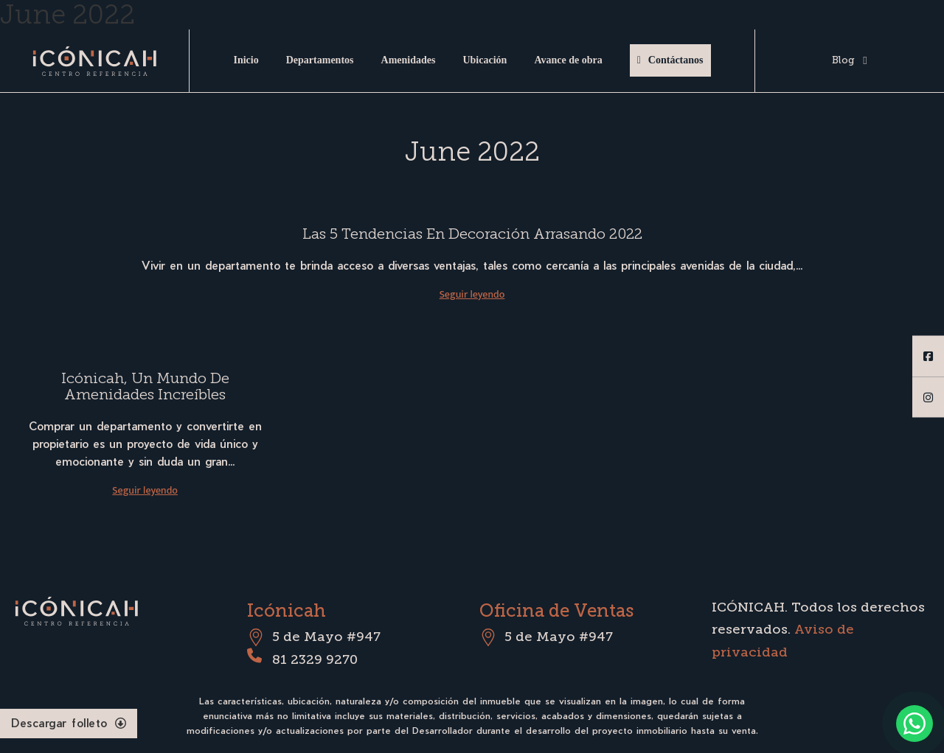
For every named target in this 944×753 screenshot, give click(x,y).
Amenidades (408, 60)
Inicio (245, 60)
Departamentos (320, 60)
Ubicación (484, 60)
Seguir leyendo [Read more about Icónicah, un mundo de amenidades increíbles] (145, 490)
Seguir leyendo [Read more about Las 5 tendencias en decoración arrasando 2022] (472, 294)
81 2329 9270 (315, 659)
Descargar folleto (68, 722)
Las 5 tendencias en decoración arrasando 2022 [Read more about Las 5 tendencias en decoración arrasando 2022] (472, 233)
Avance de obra (568, 60)
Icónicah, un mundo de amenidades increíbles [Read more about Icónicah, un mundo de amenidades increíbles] (145, 386)
